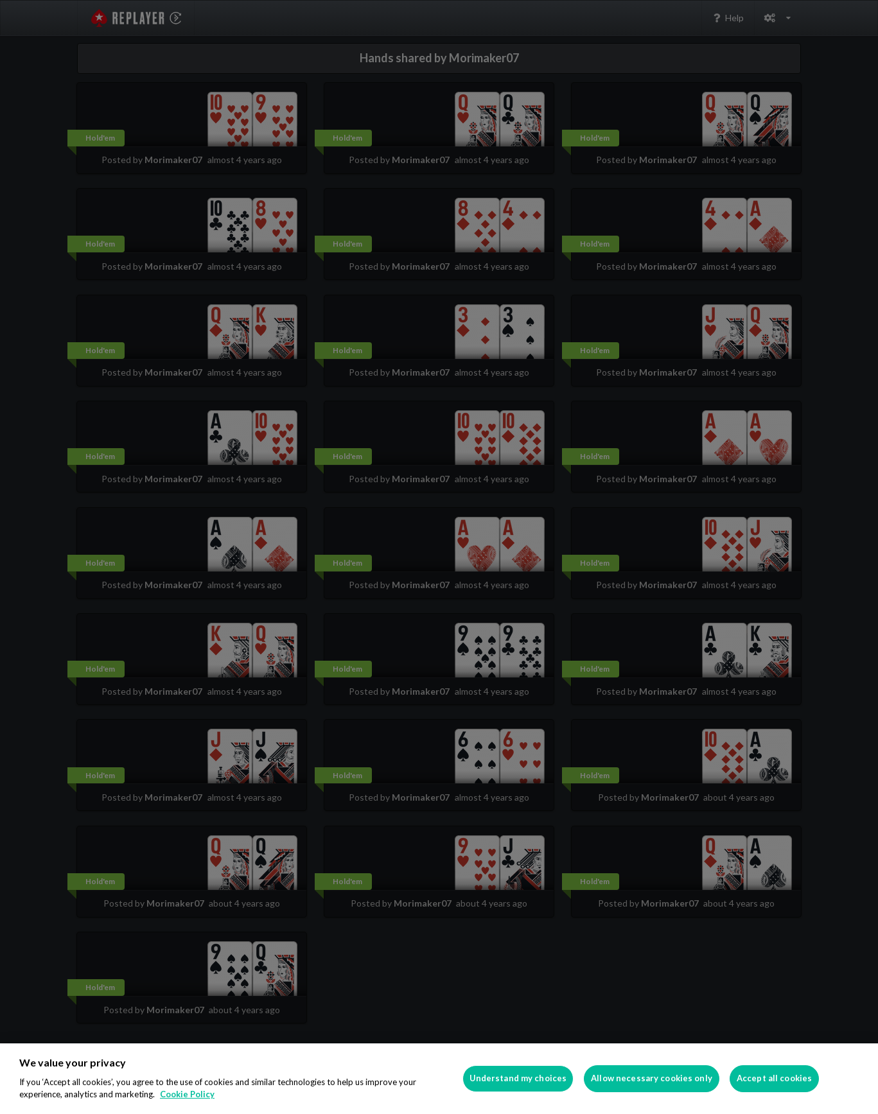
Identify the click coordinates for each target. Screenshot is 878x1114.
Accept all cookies (774, 1078)
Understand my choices (518, 1078)
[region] (439, 1078)
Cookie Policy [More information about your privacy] (187, 1094)
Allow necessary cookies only (651, 1078)
